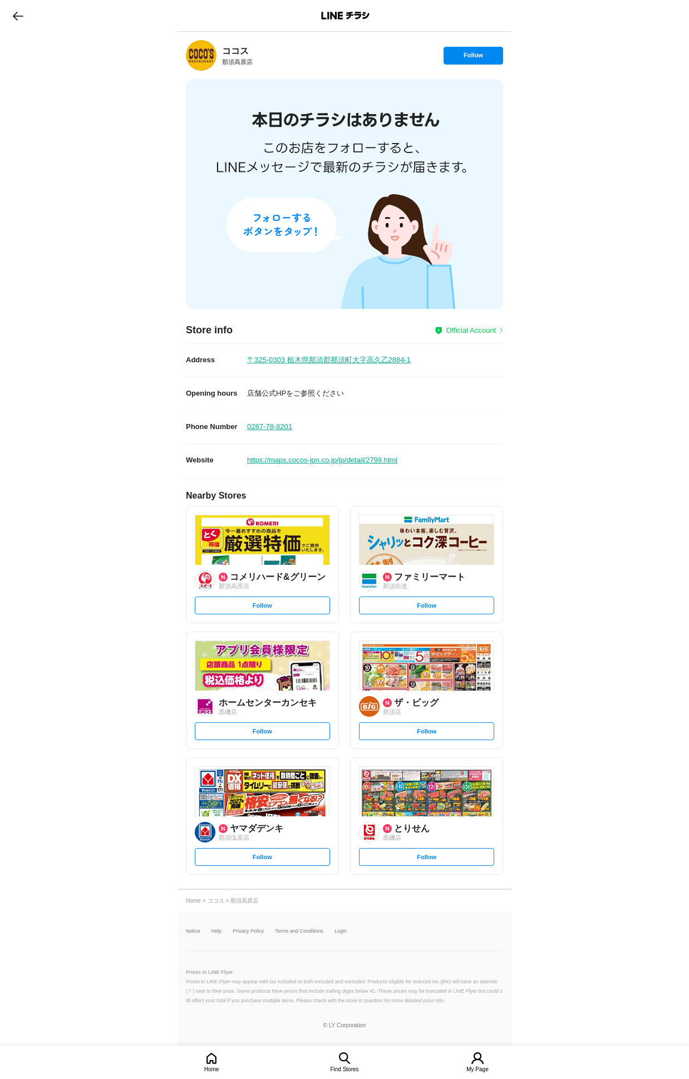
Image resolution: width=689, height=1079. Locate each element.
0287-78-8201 (269, 426)
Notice (193, 931)
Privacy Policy (248, 931)
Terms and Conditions (299, 931)
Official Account (471, 330)
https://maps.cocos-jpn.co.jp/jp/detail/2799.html (322, 460)
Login (340, 931)
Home (211, 1069)
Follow (473, 58)
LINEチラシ (345, 15)
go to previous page (18, 15)
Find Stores (344, 1069)
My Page (477, 1069)
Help (216, 931)
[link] (201, 55)
